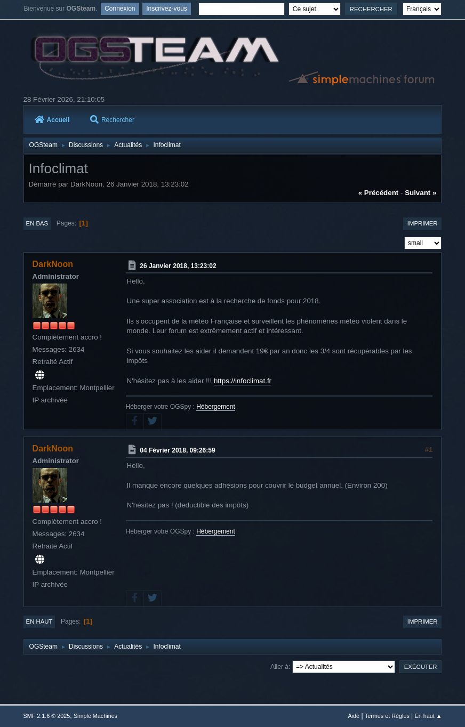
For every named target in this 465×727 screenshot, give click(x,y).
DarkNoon (53, 264)
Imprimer (422, 223)
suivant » (420, 193)
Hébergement (215, 406)
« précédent (378, 193)
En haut (39, 621)
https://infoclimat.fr (242, 381)
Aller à (279, 667)
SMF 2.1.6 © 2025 (46, 716)
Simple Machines (95, 716)
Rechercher (112, 120)
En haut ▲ (428, 716)
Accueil (52, 120)
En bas (37, 223)
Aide (354, 716)
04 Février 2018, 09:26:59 (177, 450)
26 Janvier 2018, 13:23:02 (178, 266)
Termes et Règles (387, 716)
